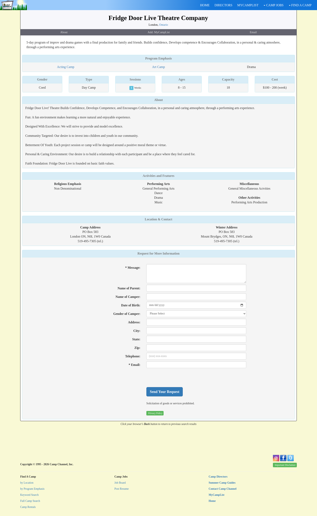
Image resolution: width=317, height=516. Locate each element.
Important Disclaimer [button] (285, 465)
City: (136, 330)
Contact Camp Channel (222, 488)
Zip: (137, 347)
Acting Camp (65, 67)
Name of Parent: (129, 288)
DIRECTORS (223, 5)
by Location (26, 482)
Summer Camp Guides (222, 482)
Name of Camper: (127, 296)
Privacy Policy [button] (155, 413)
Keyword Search (29, 494)
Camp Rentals (28, 507)
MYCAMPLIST (248, 5)
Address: (134, 322)
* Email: (134, 364)
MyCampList (216, 494)
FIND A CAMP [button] (300, 5)
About (64, 32)
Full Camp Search (30, 500)
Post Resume (121, 488)
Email (253, 32)
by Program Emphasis (32, 488)
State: (136, 339)
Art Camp (158, 67)
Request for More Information (158, 253)
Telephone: (132, 356)
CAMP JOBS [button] (273, 5)
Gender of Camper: (126, 313)
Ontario (163, 24)
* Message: (132, 267)
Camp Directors (218, 476)
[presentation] (177, 377)
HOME (205, 5)
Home (212, 500)
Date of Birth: (130, 305)
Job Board (120, 482)
